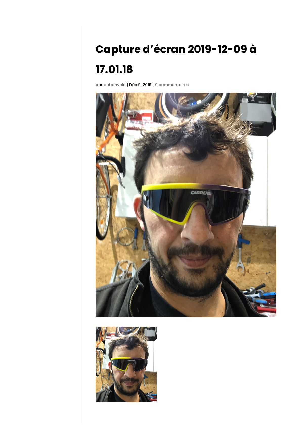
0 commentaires (172, 85)
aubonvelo (115, 85)
